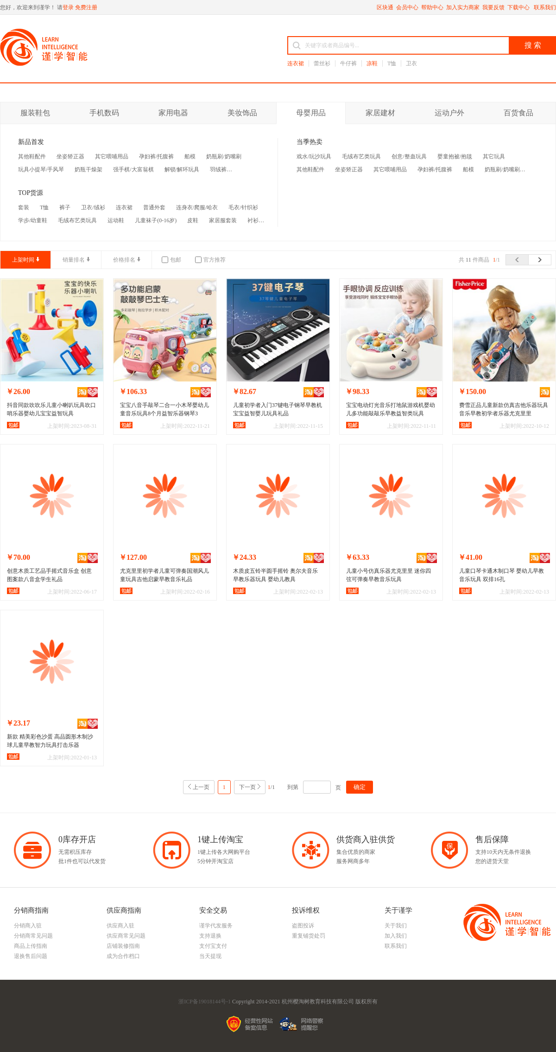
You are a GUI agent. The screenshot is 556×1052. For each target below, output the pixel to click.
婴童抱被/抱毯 (454, 156)
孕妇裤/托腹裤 (156, 156)
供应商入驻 (120, 925)
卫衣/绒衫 (93, 207)
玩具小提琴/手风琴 (41, 169)
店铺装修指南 (123, 946)
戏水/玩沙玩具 (314, 156)
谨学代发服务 (216, 925)
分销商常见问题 (33, 936)
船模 (190, 156)
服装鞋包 (35, 113)
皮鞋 (192, 220)
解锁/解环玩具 (181, 169)
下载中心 (519, 7)
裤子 (64, 207)
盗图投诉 (303, 925)
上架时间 (23, 260)
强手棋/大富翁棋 (133, 169)
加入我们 (396, 936)
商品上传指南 (30, 946)
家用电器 (173, 113)
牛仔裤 (348, 63)
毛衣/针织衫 (243, 207)
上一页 (201, 787)
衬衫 (253, 220)
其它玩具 (494, 156)
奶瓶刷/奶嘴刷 (223, 156)
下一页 (247, 787)
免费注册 (86, 7)
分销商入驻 (28, 925)
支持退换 (210, 936)
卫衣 (411, 63)
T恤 (391, 63)
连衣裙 (295, 63)
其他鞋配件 (32, 156)
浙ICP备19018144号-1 (204, 1001)
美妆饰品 (242, 113)
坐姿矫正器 (70, 156)
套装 (23, 207)
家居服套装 (223, 220)
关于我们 (396, 925)
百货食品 (518, 113)
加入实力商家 (463, 7)
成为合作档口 (123, 956)
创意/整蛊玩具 (409, 156)
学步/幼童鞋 (32, 220)
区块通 (385, 7)
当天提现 (210, 956)
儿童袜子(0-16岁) (156, 220)
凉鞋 (372, 63)
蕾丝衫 (322, 63)
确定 (360, 786)
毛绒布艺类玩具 (77, 220)
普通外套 (154, 207)
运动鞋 (115, 220)
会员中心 (407, 7)
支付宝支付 (213, 946)
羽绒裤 (218, 169)
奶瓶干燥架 (88, 169)
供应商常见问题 (126, 936)
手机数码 (104, 113)
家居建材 (380, 113)
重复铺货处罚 (308, 936)
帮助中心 (432, 7)
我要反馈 (493, 7)
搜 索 (532, 45)
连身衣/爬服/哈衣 (197, 207)
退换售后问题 (30, 956)
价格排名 (124, 260)
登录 (68, 7)
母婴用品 (311, 113)
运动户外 (449, 113)
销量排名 (74, 260)
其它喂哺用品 (111, 156)
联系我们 (545, 7)
